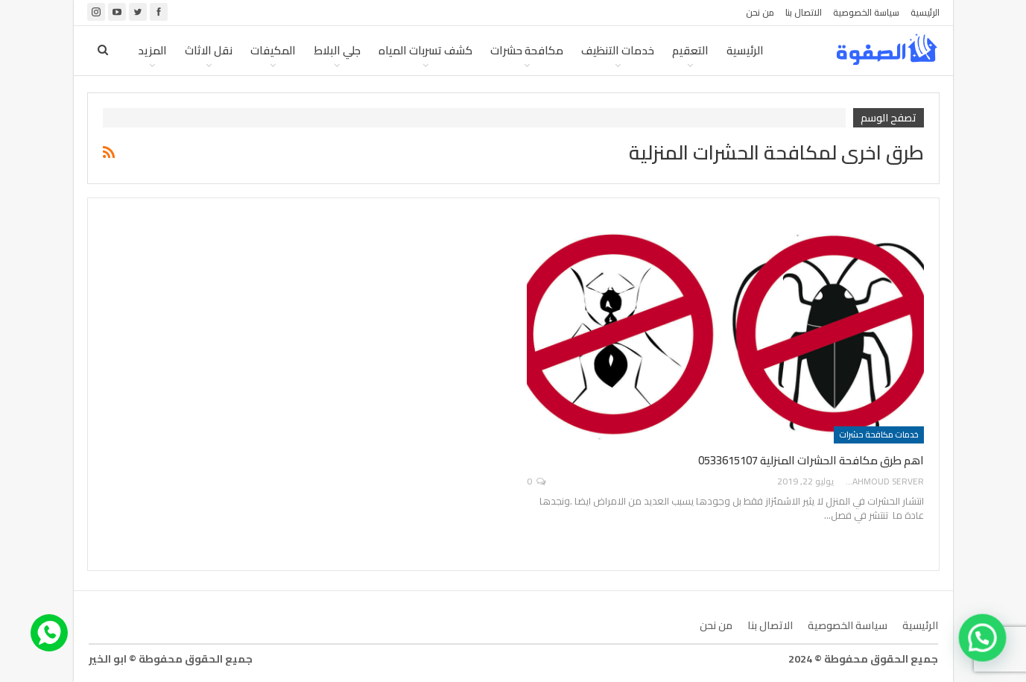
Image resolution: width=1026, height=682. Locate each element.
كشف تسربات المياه (425, 50)
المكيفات (273, 50)
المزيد (152, 50)
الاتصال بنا (803, 12)
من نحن (760, 12)
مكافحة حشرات (526, 50)
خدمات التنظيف (617, 50)
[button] (985, 644)
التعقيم (690, 50)
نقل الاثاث (208, 50)
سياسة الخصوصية (866, 12)
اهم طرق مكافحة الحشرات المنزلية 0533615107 (811, 460)
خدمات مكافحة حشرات (879, 434)
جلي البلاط (337, 50)
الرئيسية (925, 12)
